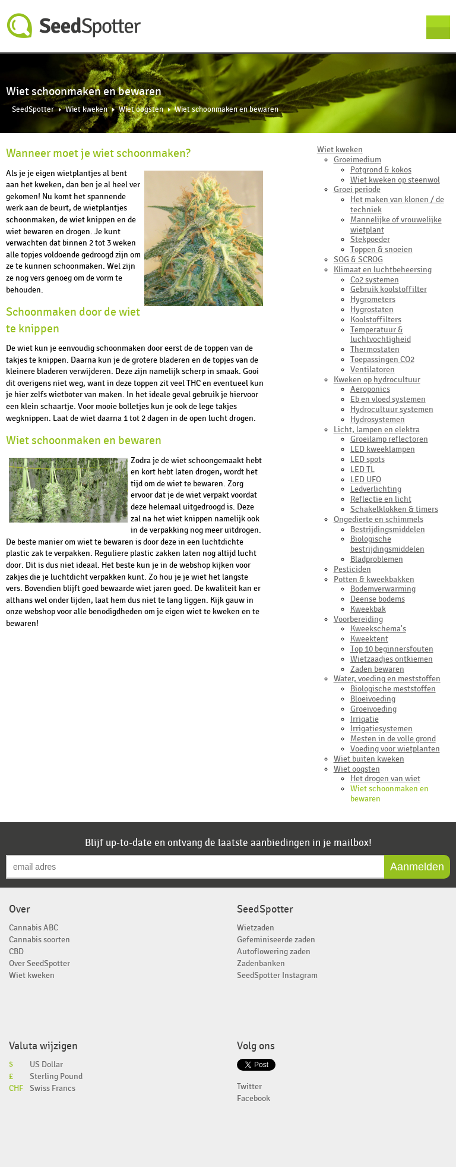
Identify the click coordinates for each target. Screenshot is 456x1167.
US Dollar (46, 1064)
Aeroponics (370, 389)
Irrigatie (364, 719)
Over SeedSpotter (39, 963)
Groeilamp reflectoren (389, 439)
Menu (438, 27)
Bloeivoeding (372, 699)
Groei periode (357, 189)
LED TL (362, 469)
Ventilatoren (372, 369)
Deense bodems (377, 599)
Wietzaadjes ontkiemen (391, 659)
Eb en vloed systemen (388, 399)
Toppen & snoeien (381, 249)
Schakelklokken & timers (394, 509)
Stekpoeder (370, 239)
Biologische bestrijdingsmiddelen (387, 544)
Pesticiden (352, 569)
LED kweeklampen (382, 449)
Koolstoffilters (375, 319)
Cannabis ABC (33, 928)
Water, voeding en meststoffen (387, 679)
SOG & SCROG (358, 259)
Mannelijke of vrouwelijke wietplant (396, 225)
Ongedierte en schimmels (378, 519)
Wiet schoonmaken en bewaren (389, 794)
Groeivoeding (373, 709)
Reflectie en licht (380, 499)
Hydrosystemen (377, 419)
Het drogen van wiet (385, 778)
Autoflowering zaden (274, 951)
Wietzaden (255, 928)
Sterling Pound (56, 1076)
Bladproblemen (376, 559)
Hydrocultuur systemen (391, 409)
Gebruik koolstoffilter (388, 289)
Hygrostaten (372, 309)
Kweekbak (368, 609)
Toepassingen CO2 (382, 359)
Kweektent (369, 639)
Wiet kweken (86, 109)
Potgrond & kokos (380, 170)
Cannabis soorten (39, 940)
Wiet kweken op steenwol (395, 180)
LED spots (367, 459)
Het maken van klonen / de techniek (397, 204)
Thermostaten (375, 349)
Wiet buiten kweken (369, 759)
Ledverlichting (375, 489)
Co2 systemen (374, 280)
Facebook (253, 1098)
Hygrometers (372, 299)
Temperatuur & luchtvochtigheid (380, 335)
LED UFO (365, 479)
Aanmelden (417, 867)
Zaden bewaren (377, 669)
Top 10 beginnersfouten (391, 649)
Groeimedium (357, 160)
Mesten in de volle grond (393, 739)
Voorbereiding (358, 619)
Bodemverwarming (383, 589)
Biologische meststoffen (393, 689)
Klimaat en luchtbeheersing (383, 270)
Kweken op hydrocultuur (377, 380)
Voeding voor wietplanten (395, 749)
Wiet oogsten (141, 109)
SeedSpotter (74, 25)
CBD (16, 951)
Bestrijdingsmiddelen (387, 529)
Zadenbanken (261, 963)
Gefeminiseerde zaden (276, 940)
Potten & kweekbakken (374, 579)
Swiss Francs (52, 1088)
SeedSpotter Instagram (277, 975)
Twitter (249, 1086)
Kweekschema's (378, 629)
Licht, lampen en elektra (377, 429)
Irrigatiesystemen (381, 729)
